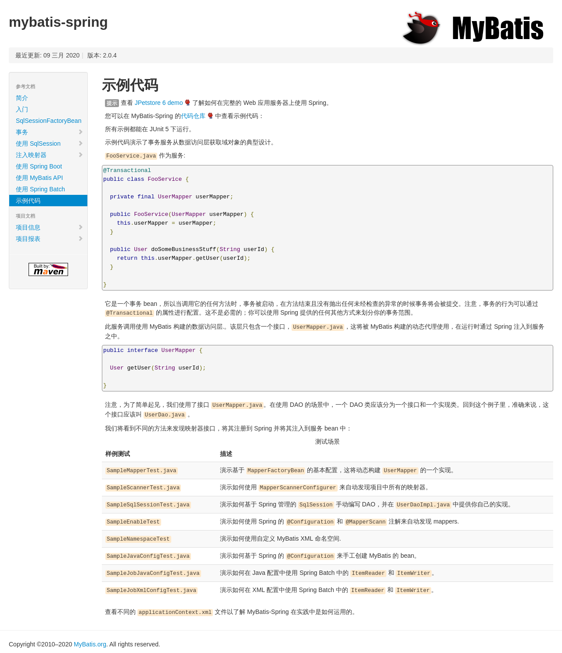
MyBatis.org (90, 644)
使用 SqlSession (49, 143)
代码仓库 (193, 115)
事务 (49, 132)
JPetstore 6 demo (159, 102)
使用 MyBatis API (39, 177)
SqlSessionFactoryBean (48, 120)
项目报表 (49, 238)
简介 (22, 97)
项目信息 (49, 227)
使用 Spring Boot (39, 166)
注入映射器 (49, 154)
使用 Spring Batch (40, 189)
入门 (22, 109)
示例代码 (28, 200)
